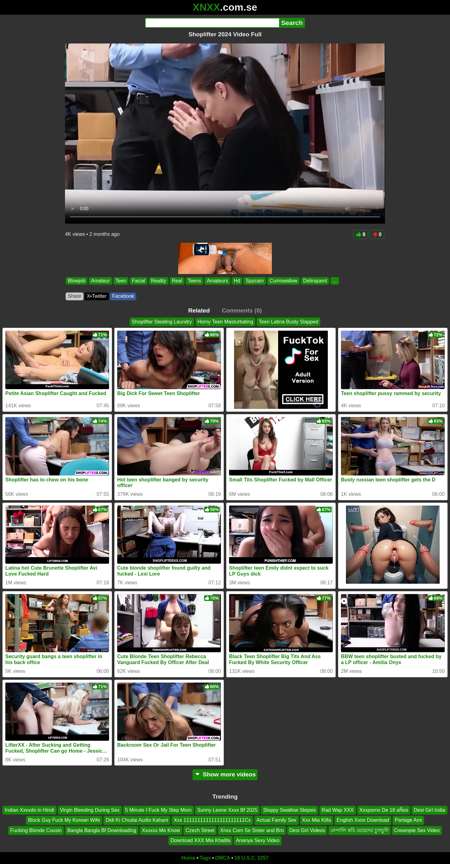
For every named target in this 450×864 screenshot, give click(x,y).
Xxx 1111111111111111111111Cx (212, 820)
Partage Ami (408, 820)
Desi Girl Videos (307, 830)
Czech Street (200, 830)
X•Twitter (97, 296)
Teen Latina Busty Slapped (288, 321)
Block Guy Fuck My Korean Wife (64, 820)
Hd (237, 280)
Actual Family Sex (277, 820)
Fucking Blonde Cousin (36, 830)
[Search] (212, 23)
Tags (205, 858)
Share (74, 296)
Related (199, 310)
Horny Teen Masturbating (225, 321)
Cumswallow (283, 280)
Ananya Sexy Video (257, 840)
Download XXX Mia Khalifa (200, 840)
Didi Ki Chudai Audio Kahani (137, 820)
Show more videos (225, 774)
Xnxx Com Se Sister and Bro (252, 830)
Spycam (255, 280)
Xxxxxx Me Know (161, 830)
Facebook (123, 296)
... (334, 280)
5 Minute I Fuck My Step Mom (158, 810)
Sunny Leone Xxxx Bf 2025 (227, 810)
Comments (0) (242, 310)
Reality (158, 280)
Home (188, 858)
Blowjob (76, 280)
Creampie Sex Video (417, 830)
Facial (138, 280)
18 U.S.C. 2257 (251, 858)
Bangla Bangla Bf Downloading (101, 830)
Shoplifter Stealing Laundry (162, 321)
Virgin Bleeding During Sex (90, 810)
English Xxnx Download (363, 820)
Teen (121, 280)
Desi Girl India (429, 810)
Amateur (100, 280)
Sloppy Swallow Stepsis (289, 810)
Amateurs (217, 280)
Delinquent (315, 280)
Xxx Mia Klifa (316, 820)
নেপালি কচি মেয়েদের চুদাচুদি (359, 830)
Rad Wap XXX (338, 810)
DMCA (222, 858)
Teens (194, 280)
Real (177, 280)
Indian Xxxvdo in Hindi (29, 810)
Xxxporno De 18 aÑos (383, 810)
